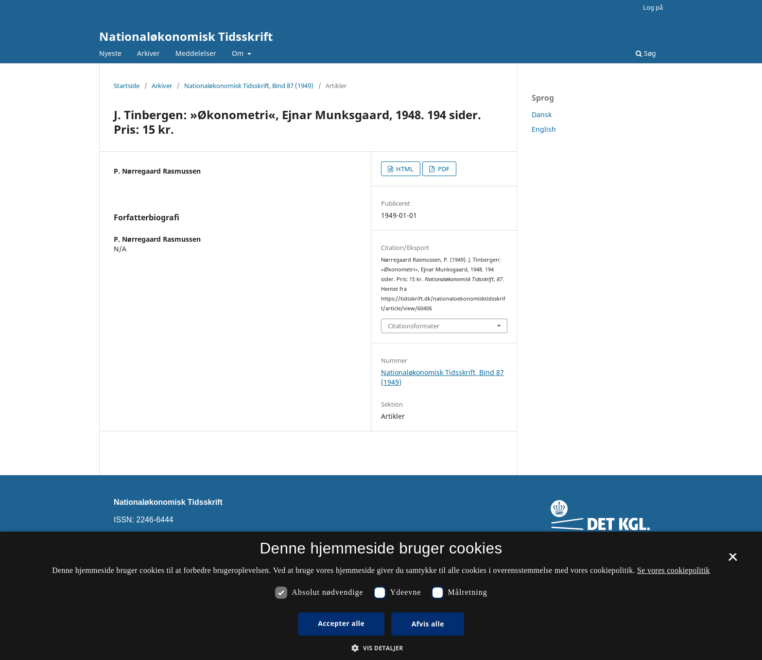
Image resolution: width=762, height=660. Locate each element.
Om (238, 53)
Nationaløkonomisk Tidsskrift (186, 36)
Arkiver (148, 53)
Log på (653, 7)
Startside (126, 85)
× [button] (732, 560)
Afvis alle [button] (428, 623)
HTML (404, 168)
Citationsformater (413, 325)
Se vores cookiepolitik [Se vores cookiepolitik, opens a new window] (673, 570)
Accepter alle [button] (341, 623)
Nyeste (110, 53)
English (544, 129)
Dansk (542, 114)
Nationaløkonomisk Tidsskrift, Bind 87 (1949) (248, 85)
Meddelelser (195, 53)
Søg (646, 53)
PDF (443, 168)
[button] (381, 648)
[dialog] (381, 596)
